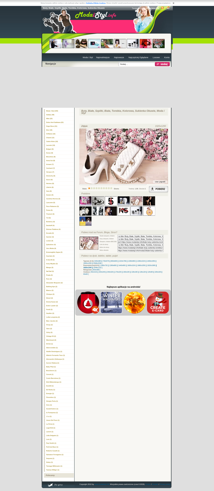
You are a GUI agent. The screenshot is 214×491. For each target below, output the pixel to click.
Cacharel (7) (50, 168)
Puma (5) (49, 210)
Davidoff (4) (50, 225)
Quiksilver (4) (51, 244)
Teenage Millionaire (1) (54, 466)
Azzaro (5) (50, 195)
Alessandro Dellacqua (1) (55, 359)
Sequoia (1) (50, 458)
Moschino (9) (51, 157)
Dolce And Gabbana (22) (55, 122)
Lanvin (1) (49, 431)
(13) (50, 137)
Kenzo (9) (49, 153)
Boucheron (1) (51, 370)
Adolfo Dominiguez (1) (54, 351)
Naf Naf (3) (50, 271)
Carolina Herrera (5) (53, 199)
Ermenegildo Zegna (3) (54, 252)
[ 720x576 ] (106, 261)
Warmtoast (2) (51, 340)
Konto (167, 57)
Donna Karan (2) (52, 302)
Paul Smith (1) (51, 443)
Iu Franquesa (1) (52, 412)
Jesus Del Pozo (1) (53, 420)
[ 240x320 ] (110, 272)
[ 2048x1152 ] (97, 268)
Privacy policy (165, 484)
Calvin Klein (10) (52, 141)
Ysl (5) (48, 218)
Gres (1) (49, 405)
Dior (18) (49, 130)
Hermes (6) (50, 183)
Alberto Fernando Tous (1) (55, 355)
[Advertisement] (107, 87)
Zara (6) (49, 191)
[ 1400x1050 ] (151, 261)
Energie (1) (50, 393)
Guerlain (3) (50, 256)
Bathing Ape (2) (51, 286)
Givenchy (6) (50, 176)
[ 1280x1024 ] (141, 261)
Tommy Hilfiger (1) (52, 470)
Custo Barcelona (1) (53, 378)
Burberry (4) (50, 221)
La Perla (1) (50, 424)
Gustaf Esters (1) (52, 409)
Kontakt (155, 484)
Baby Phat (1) (51, 367)
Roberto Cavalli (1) (53, 451)
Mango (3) (49, 267)
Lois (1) (49, 439)
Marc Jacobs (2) (52, 321)
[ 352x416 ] (94, 272)
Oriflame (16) (50, 134)
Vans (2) (49, 328)
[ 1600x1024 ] (131, 265)
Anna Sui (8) (50, 160)
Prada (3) (49, 275)
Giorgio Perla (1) (52, 401)
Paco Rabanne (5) (52, 206)
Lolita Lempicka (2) (53, 317)
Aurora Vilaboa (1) (52, 363)
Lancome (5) (50, 202)
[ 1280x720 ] (103, 265)
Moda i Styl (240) (52, 111)
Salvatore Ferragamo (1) (54, 454)
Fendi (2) (49, 309)
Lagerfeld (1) (50, 428)
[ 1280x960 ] (131, 261)
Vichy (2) (49, 332)
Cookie (148, 484)
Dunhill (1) (50, 386)
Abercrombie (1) (52, 347)
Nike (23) (49, 118)
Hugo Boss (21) (51, 126)
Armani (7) (50, 164)
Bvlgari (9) (50, 149)
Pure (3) (49, 279)
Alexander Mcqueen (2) (54, 283)
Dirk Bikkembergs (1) (53, 382)
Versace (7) (50, 172)
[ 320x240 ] (102, 272)
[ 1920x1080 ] (151, 265)
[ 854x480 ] (96, 270)
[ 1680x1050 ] (141, 265)
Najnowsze (119, 57)
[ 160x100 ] (126, 272)
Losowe (156, 57)
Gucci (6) (49, 179)
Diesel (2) (49, 298)
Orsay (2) (49, 325)
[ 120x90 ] (150, 272)
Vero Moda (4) (51, 248)
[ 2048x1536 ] (97, 263)
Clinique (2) (50, 294)
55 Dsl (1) (49, 344)
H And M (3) (50, 260)
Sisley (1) (49, 462)
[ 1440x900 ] (121, 265)
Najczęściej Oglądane (138, 57)
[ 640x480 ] (98, 261)
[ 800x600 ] (114, 261)
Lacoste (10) (50, 145)
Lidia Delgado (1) (52, 435)
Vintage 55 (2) (51, 336)
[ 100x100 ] (158, 272)
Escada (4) (50, 233)
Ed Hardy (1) (50, 389)
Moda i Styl (88, 57)
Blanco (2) (50, 290)
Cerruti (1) (50, 374)
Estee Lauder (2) (52, 305)
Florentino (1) (51, 397)
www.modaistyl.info (102, 484)
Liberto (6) (50, 187)
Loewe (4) (49, 241)
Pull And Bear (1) (52, 447)
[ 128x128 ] (142, 272)
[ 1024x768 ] (122, 261)
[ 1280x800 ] (112, 265)
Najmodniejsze (103, 57)
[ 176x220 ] (118, 272)
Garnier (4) (50, 237)
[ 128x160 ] (134, 272)
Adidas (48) (50, 115)
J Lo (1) (49, 416)
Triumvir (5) (50, 214)
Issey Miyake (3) (52, 263)
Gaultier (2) (50, 313)
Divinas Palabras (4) (53, 229)
